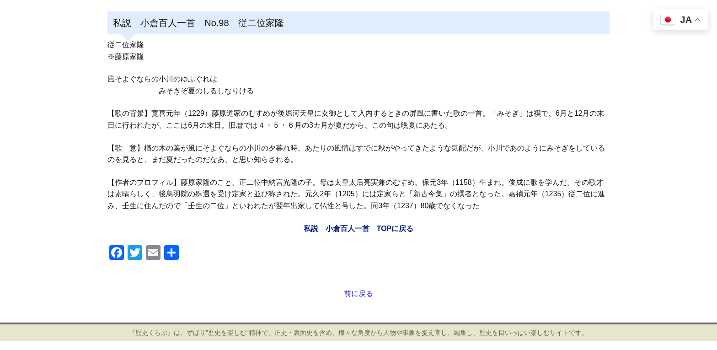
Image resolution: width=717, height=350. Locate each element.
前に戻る (358, 293)
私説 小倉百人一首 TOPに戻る (359, 228)
